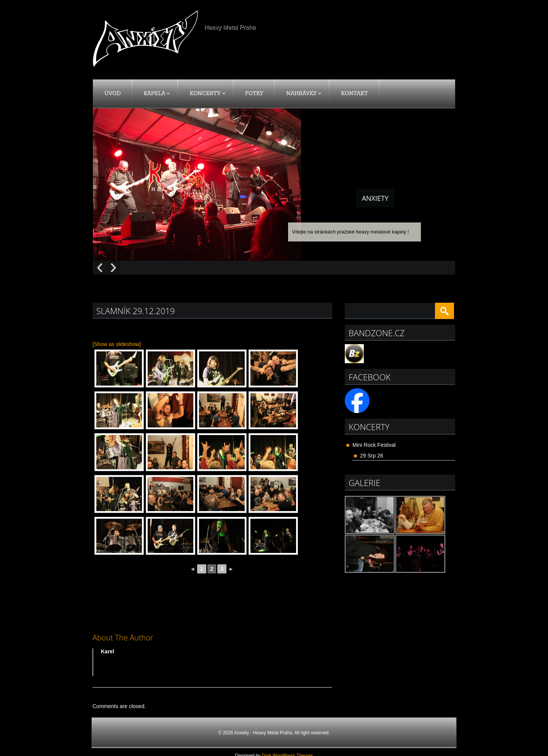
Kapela (157, 93)
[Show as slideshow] (116, 344)
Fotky (254, 93)
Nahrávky (303, 93)
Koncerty (207, 93)
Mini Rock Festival (374, 445)
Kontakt (354, 93)
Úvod (112, 93)
